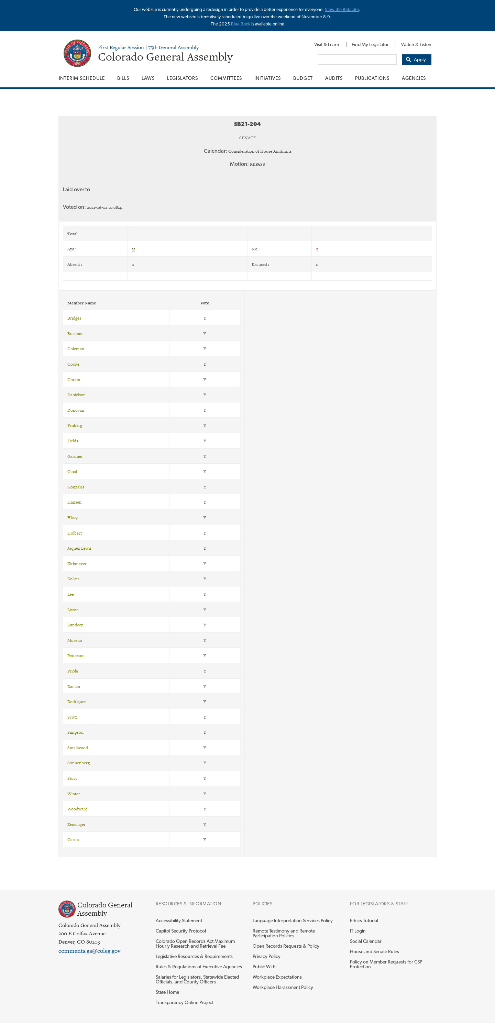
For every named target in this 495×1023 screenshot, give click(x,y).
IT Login (358, 931)
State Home (167, 992)
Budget (303, 78)
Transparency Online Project (184, 1002)
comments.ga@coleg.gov (89, 951)
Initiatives (267, 78)
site (355, 9)
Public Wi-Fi (264, 966)
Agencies (414, 78)
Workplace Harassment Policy (283, 987)
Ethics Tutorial (364, 920)
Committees (226, 78)
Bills (123, 78)
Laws (148, 78)
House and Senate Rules (374, 951)
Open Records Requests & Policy (286, 946)
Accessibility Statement (179, 920)
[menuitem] (327, 44)
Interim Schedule (82, 78)
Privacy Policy (266, 956)
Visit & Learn (326, 44)
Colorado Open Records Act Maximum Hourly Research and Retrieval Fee (195, 943)
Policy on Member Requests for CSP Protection (386, 964)
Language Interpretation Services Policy (293, 920)
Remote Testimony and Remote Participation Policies (284, 933)
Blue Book (240, 23)
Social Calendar (366, 941)
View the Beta (338, 9)
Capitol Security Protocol (181, 931)
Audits (334, 78)
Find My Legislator (370, 44)
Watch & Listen (416, 44)
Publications (372, 78)
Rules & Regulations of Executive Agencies (199, 966)
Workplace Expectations (277, 977)
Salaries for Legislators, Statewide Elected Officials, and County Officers (197, 979)
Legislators (182, 78)
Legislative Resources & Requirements (194, 956)
